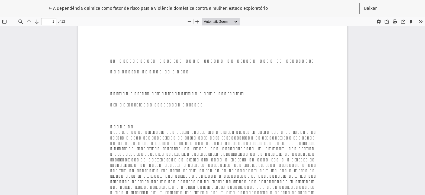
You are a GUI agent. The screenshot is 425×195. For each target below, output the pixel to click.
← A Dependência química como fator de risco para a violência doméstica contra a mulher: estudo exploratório (158, 8)
